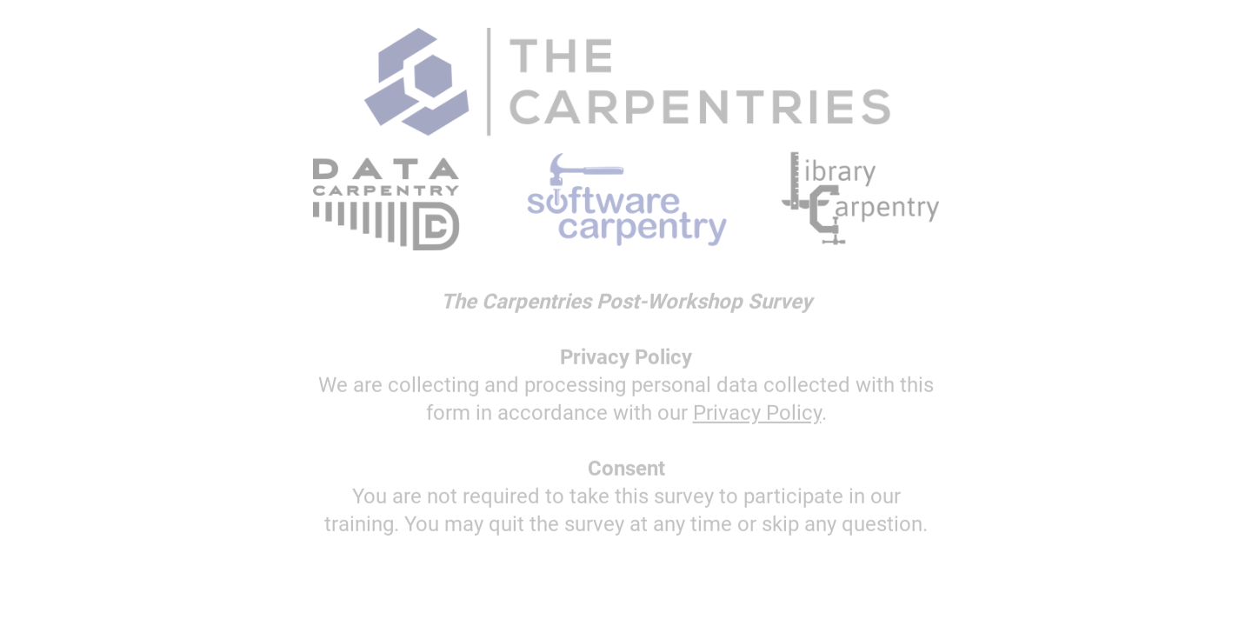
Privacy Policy (757, 415)
